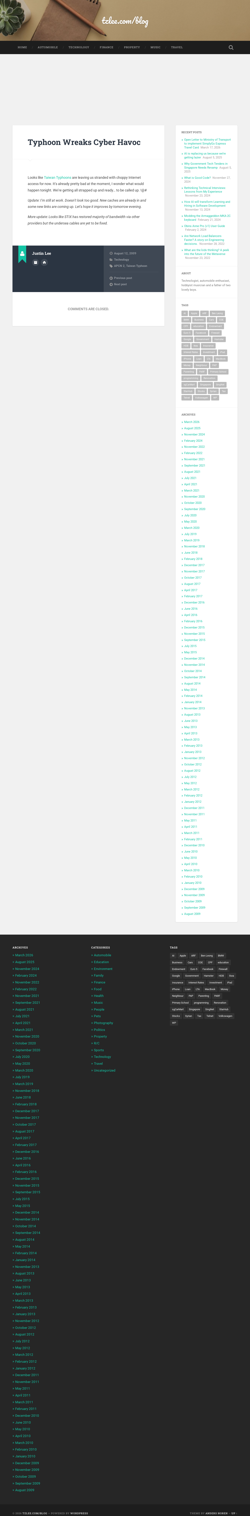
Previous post (123, 278)
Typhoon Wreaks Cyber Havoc (85, 142)
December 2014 (194, 659)
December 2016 (194, 603)
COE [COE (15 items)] (221, 320)
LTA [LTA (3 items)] (209, 359)
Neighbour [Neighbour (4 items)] (201, 365)
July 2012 (190, 777)
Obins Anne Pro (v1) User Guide (204, 226)
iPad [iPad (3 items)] (222, 352)
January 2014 (192, 702)
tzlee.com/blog (125, 21)
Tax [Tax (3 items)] (224, 391)
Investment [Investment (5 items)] (209, 352)
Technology (79, 47)
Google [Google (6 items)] (187, 339)
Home (22, 47)
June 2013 (190, 721)
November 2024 (194, 435)
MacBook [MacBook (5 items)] (221, 359)
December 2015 (194, 628)
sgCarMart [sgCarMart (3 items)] (189, 385)
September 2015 (194, 640)
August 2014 (192, 684)
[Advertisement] (125, 83)
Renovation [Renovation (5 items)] (209, 378)
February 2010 (193, 877)
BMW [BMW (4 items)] (186, 320)
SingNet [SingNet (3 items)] (220, 385)
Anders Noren (216, 1506)
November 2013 (194, 709)
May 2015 (190, 652)
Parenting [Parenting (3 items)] (189, 372)
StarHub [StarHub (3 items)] (188, 391)
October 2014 (193, 671)
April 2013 (190, 734)
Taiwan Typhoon (136, 266)
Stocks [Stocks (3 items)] (201, 391)
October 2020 (193, 503)
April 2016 (190, 615)
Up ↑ (234, 1506)
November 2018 (194, 547)
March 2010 (191, 870)
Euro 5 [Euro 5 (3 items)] (187, 333)
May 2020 (190, 522)
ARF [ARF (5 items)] (204, 313)
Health (99, 996)
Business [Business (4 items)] (199, 320)
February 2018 (193, 559)
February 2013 (193, 746)
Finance (106, 47)
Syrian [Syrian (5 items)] (213, 391)
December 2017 (194, 565)
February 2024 (193, 441)
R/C (96, 1042)
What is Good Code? (197, 178)
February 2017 (193, 596)
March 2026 (191, 422)
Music (156, 47)
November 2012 (194, 758)
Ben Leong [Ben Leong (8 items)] (217, 313)
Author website (44, 262)
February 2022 (193, 453)
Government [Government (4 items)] (202, 339)
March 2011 (191, 833)
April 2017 (190, 590)
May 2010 (190, 858)
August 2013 (192, 715)
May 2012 (190, 783)
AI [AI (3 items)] (185, 313)
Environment (103, 969)
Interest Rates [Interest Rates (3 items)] (191, 352)
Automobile (48, 47)
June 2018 (190, 553)
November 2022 (194, 447)
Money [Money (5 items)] (187, 365)
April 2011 (190, 827)
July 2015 (190, 646)
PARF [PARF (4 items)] (202, 372)
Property (132, 47)
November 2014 (194, 665)
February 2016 (193, 621)
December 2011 (194, 808)
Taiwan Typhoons (57, 178)
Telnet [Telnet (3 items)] (187, 398)
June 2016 (190, 609)
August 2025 (192, 428)
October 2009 (193, 902)
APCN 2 (119, 266)
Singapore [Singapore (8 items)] (205, 385)
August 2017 (192, 584)
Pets (97, 1016)
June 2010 (190, 852)
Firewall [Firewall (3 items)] (215, 333)
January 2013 (192, 752)
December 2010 (194, 845)
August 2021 (192, 472)
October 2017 (193, 578)
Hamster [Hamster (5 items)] (219, 339)
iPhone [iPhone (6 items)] (187, 359)
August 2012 (192, 771)
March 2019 (191, 541)
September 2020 (194, 509)
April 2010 (190, 864)
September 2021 (194, 466)
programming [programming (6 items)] (191, 378)
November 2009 (194, 895)
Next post (120, 284)
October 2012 (193, 765)
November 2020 (194, 497)
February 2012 (193, 796)
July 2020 (190, 516)
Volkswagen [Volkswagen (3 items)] (201, 398)
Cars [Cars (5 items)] (211, 320)
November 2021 (194, 459)
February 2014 (193, 696)
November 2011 (194, 814)
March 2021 (191, 491)
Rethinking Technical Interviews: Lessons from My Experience (205, 190)
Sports (99, 1049)
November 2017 (194, 572)
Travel (177, 47)
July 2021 (190, 478)
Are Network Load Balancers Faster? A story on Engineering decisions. (204, 240)
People (99, 1009)
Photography (103, 1022)
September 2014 (194, 677)
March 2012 (191, 790)
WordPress (79, 1506)
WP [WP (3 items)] (215, 398)
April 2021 (190, 484)
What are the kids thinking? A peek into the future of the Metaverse (206, 252)
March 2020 (191, 528)
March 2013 (191, 740)
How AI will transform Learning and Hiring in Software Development (207, 204)
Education (101, 962)
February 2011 (193, 839)
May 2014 (190, 690)
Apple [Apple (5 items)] (194, 313)
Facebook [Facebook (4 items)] (201, 333)
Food (98, 989)
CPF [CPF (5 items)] (186, 326)
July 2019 (190, 534)
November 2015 (194, 634)
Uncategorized (104, 1069)
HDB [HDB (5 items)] (186, 346)
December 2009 (194, 889)
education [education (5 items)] (198, 326)
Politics (99, 1029)
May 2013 (190, 727)
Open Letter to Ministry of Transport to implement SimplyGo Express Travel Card (207, 144)
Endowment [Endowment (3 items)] (215, 326)
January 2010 (192, 883)
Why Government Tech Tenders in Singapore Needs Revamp (206, 166)
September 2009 (194, 908)
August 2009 (192, 914)
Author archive (35, 262)
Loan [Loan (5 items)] (199, 359)
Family (99, 976)
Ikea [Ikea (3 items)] (196, 346)
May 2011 (190, 821)
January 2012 (192, 802)
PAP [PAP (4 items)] (214, 365)
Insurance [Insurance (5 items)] (208, 346)
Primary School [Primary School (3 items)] (218, 372)
